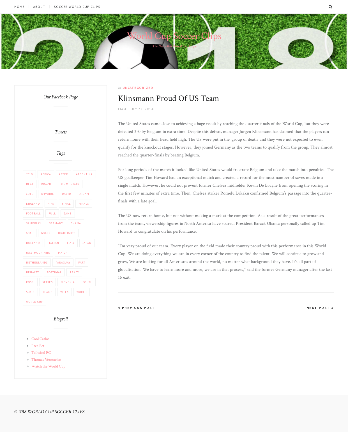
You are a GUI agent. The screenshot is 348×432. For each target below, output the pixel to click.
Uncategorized (138, 88)
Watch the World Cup (48, 366)
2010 (29, 174)
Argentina (84, 174)
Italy (71, 243)
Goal (29, 233)
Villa (64, 292)
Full (52, 213)
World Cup (34, 302)
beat (29, 184)
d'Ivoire (47, 194)
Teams (47, 292)
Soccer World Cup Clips (77, 6)
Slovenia (68, 282)
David (66, 194)
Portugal (54, 272)
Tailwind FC (41, 352)
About (39, 6)
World (82, 292)
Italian (53, 243)
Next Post (320, 308)
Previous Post (136, 308)
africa (46, 174)
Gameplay (33, 223)
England (33, 203)
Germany (56, 223)
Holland (33, 243)
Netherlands (37, 262)
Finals (84, 203)
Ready (74, 272)
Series (47, 282)
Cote (29, 194)
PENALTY (32, 272)
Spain (30, 292)
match (63, 253)
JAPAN (86, 243)
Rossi (30, 282)
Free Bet (37, 345)
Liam (122, 109)
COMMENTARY (69, 184)
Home (19, 6)
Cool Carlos (40, 338)
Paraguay (63, 262)
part (81, 262)
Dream (84, 194)
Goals (45, 233)
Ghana (76, 223)
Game (68, 213)
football (33, 213)
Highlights (66, 233)
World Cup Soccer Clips (174, 36)
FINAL (66, 203)
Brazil (46, 184)
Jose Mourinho (38, 253)
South (88, 282)
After (63, 174)
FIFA (51, 203)
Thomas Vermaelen (46, 359)
